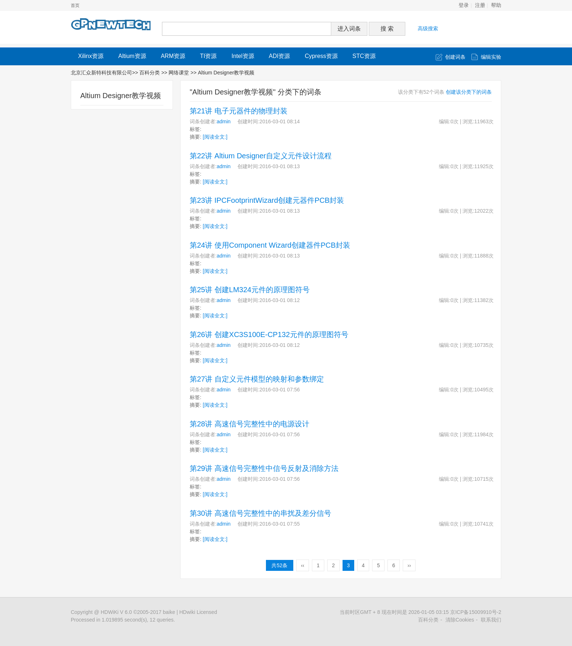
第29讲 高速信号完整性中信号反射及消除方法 (264, 468)
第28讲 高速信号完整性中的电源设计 (249, 424)
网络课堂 (179, 73)
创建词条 (455, 57)
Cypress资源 (321, 56)
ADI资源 (279, 56)
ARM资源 (173, 56)
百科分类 (149, 73)
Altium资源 (132, 56)
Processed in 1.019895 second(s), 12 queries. (123, 620)
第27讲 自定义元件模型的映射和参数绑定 (257, 379)
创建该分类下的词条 (469, 92)
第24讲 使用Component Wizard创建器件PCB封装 (270, 245)
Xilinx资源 (91, 56)
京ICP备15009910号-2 (475, 612)
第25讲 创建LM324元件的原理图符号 (250, 290)
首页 (75, 5)
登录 (464, 5)
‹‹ (302, 565)
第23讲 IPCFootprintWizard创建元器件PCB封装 (267, 200)
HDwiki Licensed (198, 612)
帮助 (496, 5)
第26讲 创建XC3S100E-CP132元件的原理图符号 (269, 334)
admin (224, 121)
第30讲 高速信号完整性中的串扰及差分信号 (260, 513)
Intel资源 (242, 56)
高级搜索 (428, 28)
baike (169, 612)
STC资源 (364, 56)
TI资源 (208, 56)
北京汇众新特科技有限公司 (101, 73)
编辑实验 (491, 57)
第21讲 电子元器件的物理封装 (238, 111)
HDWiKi (110, 612)
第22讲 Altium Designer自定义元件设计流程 (261, 156)
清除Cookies (459, 620)
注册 (480, 5)
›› (409, 565)
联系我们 (491, 620)
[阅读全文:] (215, 137)
